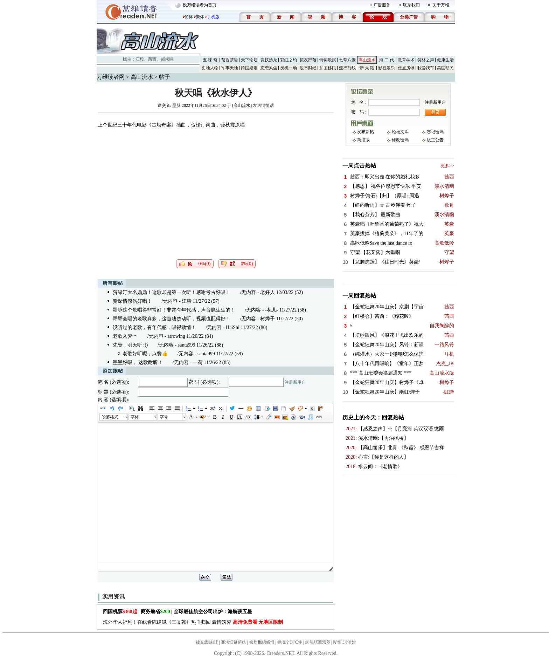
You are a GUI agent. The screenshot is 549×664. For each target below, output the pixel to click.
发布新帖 (365, 131)
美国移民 (445, 68)
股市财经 (308, 68)
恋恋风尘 (268, 68)
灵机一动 (288, 68)
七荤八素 (347, 59)
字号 (164, 417)
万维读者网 (111, 77)
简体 (189, 16)
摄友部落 (308, 59)
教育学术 (406, 59)
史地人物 (210, 68)
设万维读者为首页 (199, 4)
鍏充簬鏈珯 (207, 642)
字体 (135, 417)
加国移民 (327, 68)
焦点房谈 (406, 68)
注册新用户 (295, 382)
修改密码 (400, 139)
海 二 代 (386, 59)
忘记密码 (435, 131)
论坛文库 (400, 131)
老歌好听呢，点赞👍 (145, 353)
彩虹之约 (288, 59)
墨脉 (176, 105)
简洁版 (363, 139)
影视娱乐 (386, 68)
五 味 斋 (210, 59)
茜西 (152, 59)
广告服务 (382, 4)
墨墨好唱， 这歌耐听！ (138, 362)
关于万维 (440, 4)
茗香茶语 (229, 59)
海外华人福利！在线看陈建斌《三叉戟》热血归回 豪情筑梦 (193, 622)
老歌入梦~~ (125, 336)
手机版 (213, 16)
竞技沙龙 (268, 59)
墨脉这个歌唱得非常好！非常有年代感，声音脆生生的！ (174, 310)
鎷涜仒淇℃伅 (289, 642)
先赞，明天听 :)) (130, 345)
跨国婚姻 (249, 68)
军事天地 (229, 68)
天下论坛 (249, 59)
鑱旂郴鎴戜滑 (261, 642)
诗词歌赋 (327, 59)
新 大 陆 (367, 68)
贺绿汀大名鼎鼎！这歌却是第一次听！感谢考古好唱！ (171, 292)
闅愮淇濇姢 (344, 642)
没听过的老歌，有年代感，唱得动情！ (154, 327)
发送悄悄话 (263, 105)
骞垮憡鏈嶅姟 (233, 642)
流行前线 (347, 68)
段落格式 (110, 417)
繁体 (200, 16)
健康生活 (445, 59)
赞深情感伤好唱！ (132, 301)
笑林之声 (425, 59)
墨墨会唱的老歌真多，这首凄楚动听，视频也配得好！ (171, 318)
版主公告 (435, 139)
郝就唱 (167, 59)
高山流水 (367, 59)
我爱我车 (425, 68)
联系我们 (411, 4)
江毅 (139, 59)
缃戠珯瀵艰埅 (318, 642)
